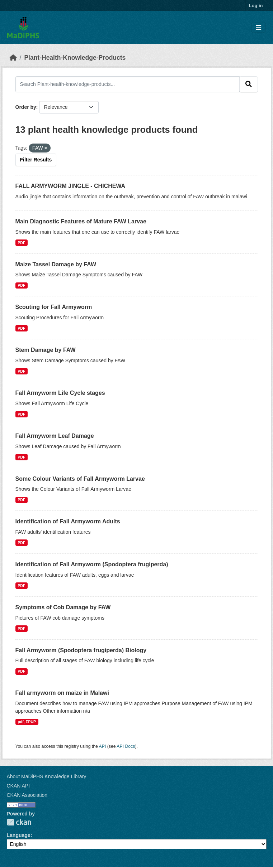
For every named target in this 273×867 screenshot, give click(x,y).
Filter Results (36, 160)
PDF (21, 243)
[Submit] (248, 84)
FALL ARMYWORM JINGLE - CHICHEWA (70, 186)
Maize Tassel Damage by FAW (56, 264)
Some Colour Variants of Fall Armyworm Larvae (80, 479)
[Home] (13, 57)
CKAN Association (27, 795)
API (102, 746)
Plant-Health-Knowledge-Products (75, 57)
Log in (256, 5)
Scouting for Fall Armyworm (53, 307)
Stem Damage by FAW (45, 350)
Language (18, 835)
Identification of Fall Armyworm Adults (67, 521)
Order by (25, 107)
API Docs (126, 746)
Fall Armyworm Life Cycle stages (60, 393)
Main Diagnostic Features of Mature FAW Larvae (80, 221)
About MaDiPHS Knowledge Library (46, 776)
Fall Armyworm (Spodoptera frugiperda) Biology (81, 650)
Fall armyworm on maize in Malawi (62, 693)
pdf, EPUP (27, 722)
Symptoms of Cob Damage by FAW (63, 607)
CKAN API (18, 786)
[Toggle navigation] (258, 28)
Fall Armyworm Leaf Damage (54, 436)
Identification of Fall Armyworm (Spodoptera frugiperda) (91, 564)
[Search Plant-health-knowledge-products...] (127, 84)
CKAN (19, 822)
